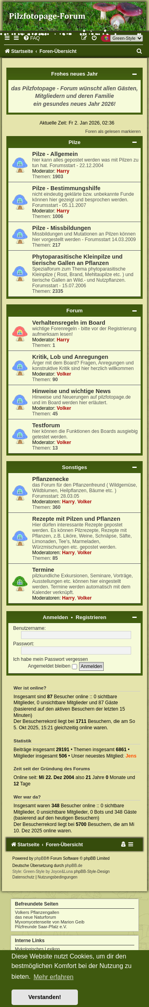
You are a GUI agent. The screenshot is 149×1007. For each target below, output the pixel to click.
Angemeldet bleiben (52, 666)
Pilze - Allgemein (55, 154)
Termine (43, 570)
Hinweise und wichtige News (71, 391)
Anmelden (55, 617)
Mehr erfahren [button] (53, 977)
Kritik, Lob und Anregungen (70, 357)
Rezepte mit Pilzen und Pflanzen (76, 519)
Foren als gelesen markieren (113, 131)
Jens (131, 756)
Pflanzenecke (50, 479)
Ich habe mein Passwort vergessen (50, 659)
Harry (63, 171)
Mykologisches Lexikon (37, 949)
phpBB (40, 858)
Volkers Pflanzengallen (37, 912)
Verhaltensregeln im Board (68, 322)
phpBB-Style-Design (92, 871)
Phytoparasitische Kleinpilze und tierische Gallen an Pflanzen (77, 259)
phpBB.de (73, 865)
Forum (74, 311)
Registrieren (91, 617)
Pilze (74, 142)
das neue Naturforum (35, 917)
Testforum (46, 425)
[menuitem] (31, 38)
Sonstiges (74, 467)
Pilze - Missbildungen (61, 228)
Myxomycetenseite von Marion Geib (50, 921)
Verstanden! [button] (44, 997)
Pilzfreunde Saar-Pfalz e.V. (41, 926)
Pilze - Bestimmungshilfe (66, 188)
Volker (64, 374)
